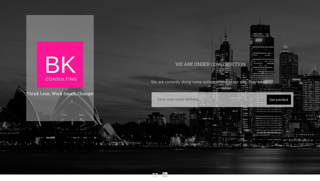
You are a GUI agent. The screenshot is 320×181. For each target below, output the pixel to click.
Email (155, 175)
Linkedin (165, 175)
